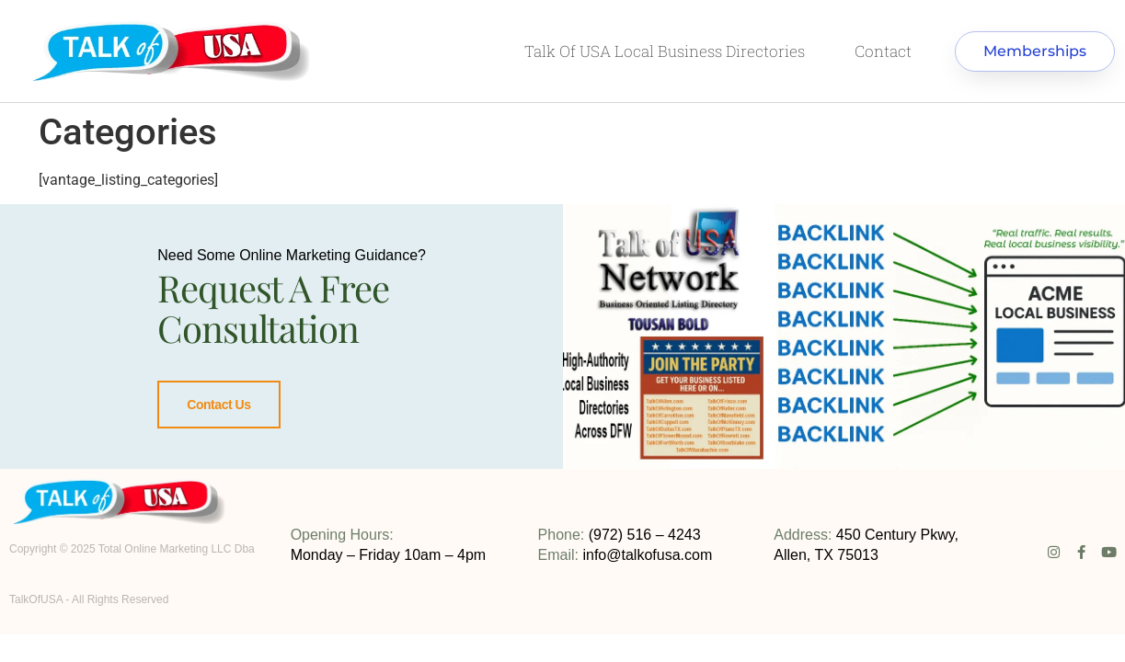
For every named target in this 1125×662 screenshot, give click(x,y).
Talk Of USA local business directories (664, 51)
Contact (883, 51)
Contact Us (218, 404)
